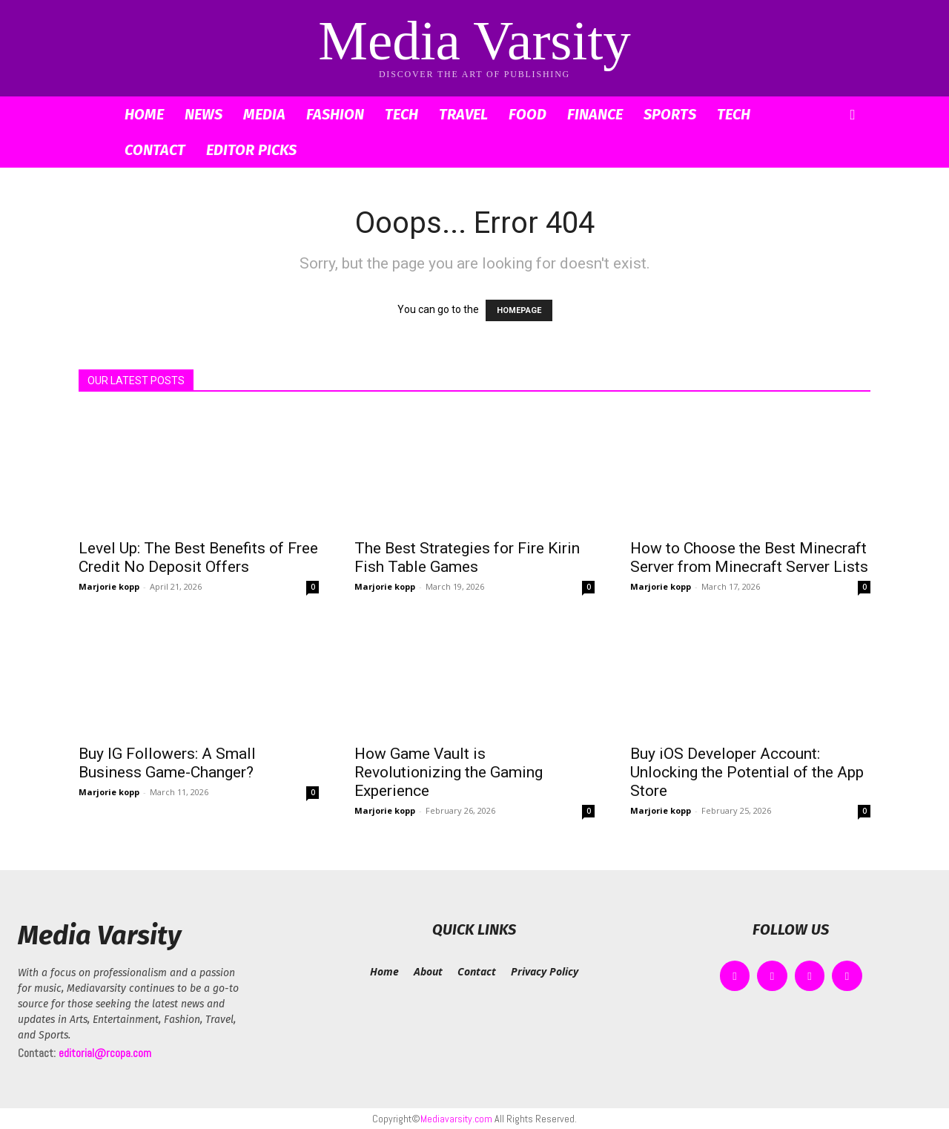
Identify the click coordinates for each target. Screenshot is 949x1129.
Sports (670, 114)
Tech (401, 114)
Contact (155, 150)
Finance (595, 114)
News (203, 114)
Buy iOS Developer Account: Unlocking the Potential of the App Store (747, 772)
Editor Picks (251, 150)
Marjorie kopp (109, 586)
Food (527, 114)
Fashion (335, 114)
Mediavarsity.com (456, 1118)
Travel (463, 114)
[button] (852, 115)
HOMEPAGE (519, 310)
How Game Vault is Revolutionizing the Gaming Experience (448, 772)
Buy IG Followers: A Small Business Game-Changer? (167, 763)
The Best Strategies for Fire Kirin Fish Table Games (467, 557)
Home (144, 114)
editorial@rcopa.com (105, 1053)
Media (264, 114)
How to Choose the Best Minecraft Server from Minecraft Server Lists (749, 557)
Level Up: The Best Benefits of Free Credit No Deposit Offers (198, 557)
